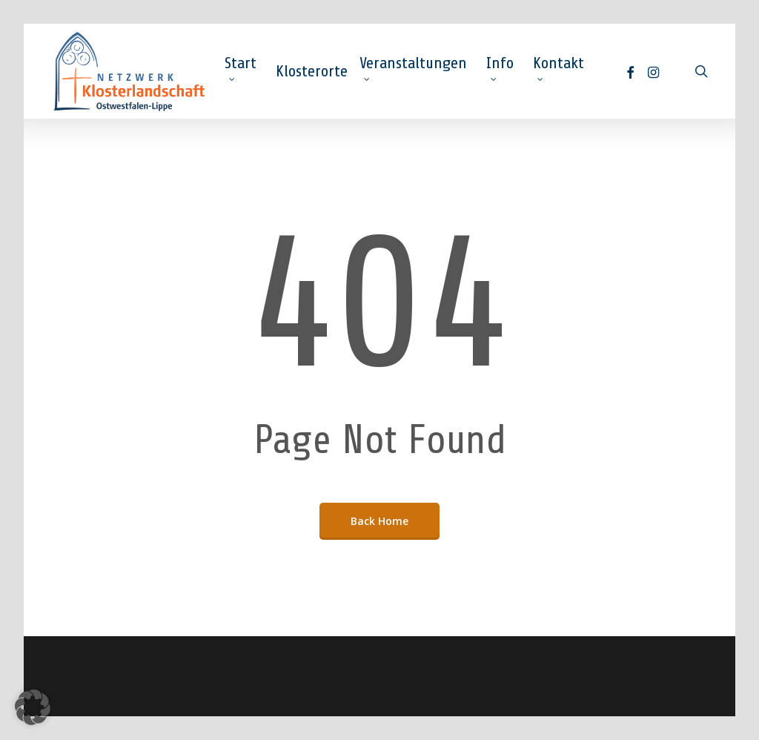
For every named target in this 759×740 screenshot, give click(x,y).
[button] (32, 707)
